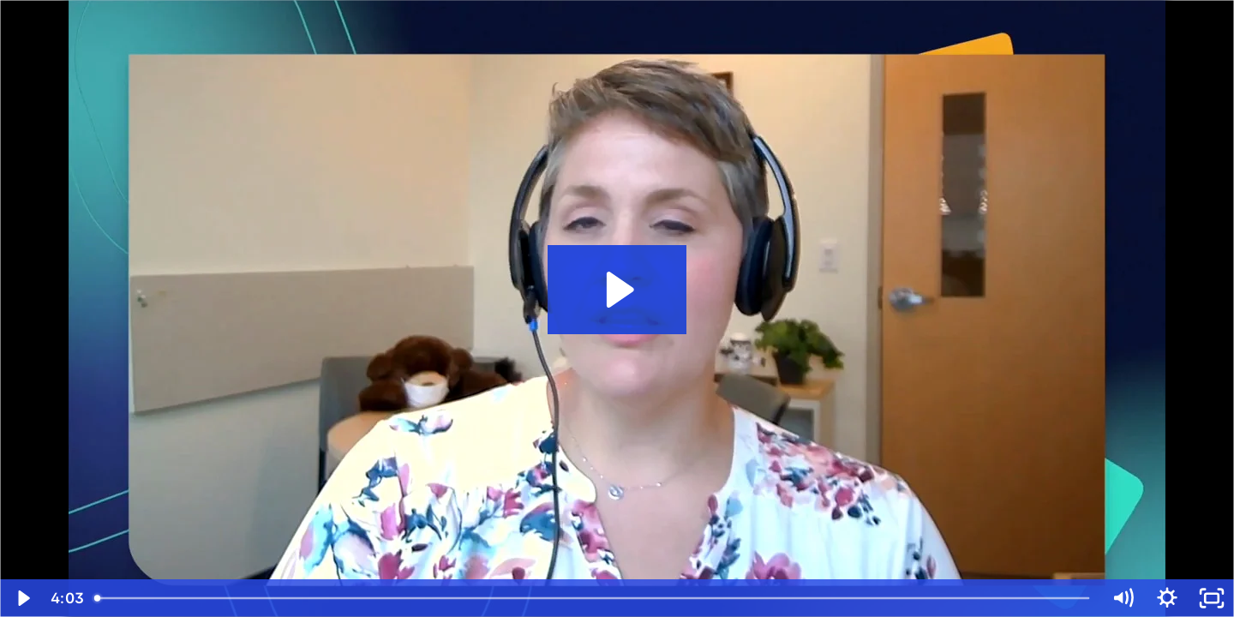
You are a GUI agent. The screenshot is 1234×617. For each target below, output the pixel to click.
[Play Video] (22, 598)
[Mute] (1122, 598)
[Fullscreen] (1211, 598)
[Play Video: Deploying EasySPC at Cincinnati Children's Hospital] (617, 289)
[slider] (593, 598)
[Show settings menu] (1167, 598)
